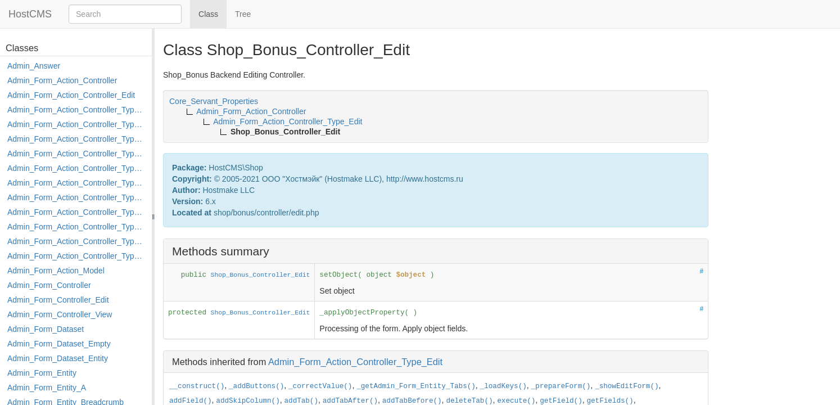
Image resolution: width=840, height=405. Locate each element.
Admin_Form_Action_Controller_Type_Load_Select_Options (76, 182)
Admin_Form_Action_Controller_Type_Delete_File (76, 138)
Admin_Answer (33, 65)
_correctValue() (320, 386)
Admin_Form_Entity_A (46, 387)
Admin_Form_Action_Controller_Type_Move (76, 212)
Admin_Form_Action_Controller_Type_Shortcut (76, 255)
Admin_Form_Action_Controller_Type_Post (76, 226)
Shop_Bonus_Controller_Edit (260, 275)
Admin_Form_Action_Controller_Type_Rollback (76, 241)
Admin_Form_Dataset (45, 329)
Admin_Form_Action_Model (56, 270)
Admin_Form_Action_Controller (62, 80)
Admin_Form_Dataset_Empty (59, 343)
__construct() (196, 386)
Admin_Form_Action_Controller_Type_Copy (76, 124)
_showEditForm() (626, 386)
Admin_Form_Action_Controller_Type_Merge (76, 197)
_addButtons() (256, 386)
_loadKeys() (503, 386)
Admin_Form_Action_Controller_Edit (71, 95)
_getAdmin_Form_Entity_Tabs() (416, 386)
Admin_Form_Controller (49, 285)
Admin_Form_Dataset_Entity (57, 358)
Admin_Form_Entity (41, 372)
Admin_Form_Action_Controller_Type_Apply (76, 109)
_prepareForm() (561, 386)
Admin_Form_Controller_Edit (58, 299)
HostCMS (30, 14)
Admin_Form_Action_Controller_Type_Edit (76, 153)
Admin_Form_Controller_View (59, 314)
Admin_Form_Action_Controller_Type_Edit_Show (76, 168)
